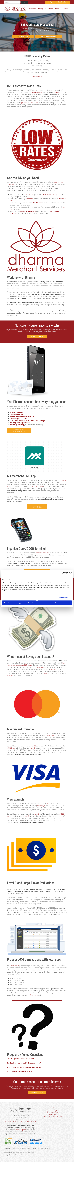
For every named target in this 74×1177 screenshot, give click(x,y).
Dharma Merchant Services (16, 8)
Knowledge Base (53, 1124)
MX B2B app (11, 754)
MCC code (55, 675)
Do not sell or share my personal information (19, 603)
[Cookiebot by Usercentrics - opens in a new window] (63, 573)
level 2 (34, 752)
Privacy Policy (52, 1126)
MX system (21, 491)
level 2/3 (47, 679)
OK (54, 603)
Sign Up (50, 2)
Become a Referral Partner (53, 1129)
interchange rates (16, 202)
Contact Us (53, 1119)
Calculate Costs (63, 2)
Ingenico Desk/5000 (43, 557)
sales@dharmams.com (20, 1133)
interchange (52, 741)
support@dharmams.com (20, 1135)
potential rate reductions (43, 103)
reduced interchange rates (53, 196)
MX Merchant (14, 976)
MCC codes (30, 196)
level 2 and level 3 (49, 491)
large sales (29, 200)
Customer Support (53, 1122)
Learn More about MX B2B (37, 511)
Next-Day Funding (17, 428)
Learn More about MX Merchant (19, 434)
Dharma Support (20, 1144)
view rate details (37, 76)
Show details (63, 597)
